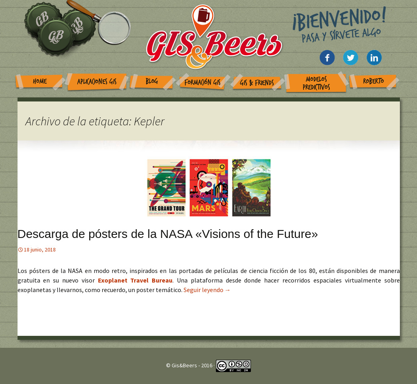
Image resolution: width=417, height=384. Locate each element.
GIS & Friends (257, 83)
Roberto (373, 81)
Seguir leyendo (207, 290)
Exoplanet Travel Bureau (135, 280)
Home (40, 81)
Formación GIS (202, 82)
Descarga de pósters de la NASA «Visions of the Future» (168, 233)
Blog (152, 81)
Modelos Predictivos (316, 83)
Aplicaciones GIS (97, 82)
